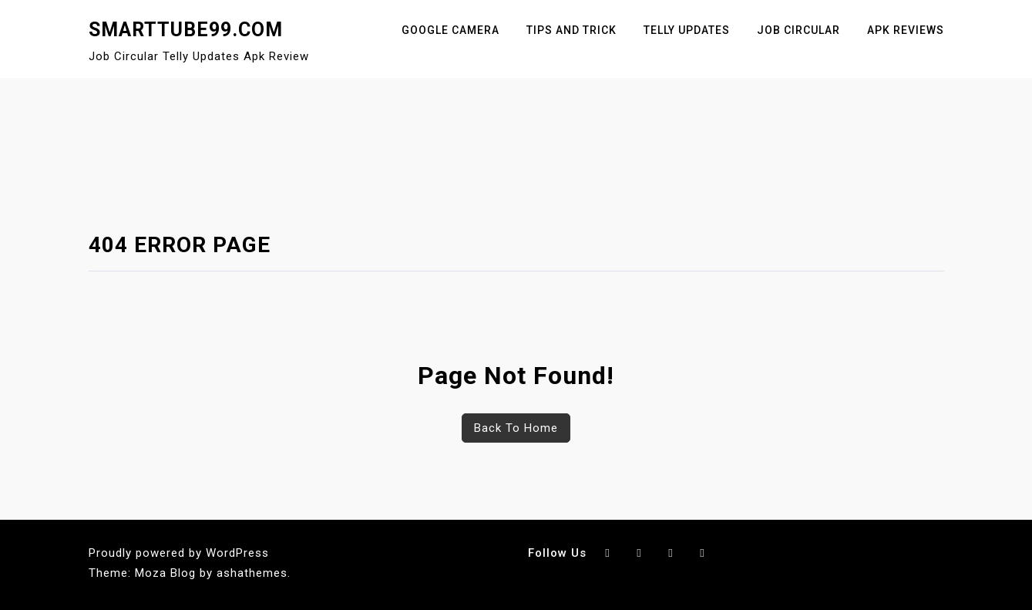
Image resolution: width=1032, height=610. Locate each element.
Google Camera (450, 30)
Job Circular (798, 30)
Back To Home (516, 428)
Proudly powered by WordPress (179, 553)
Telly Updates (687, 30)
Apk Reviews (905, 30)
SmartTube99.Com (186, 30)
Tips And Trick (571, 30)
